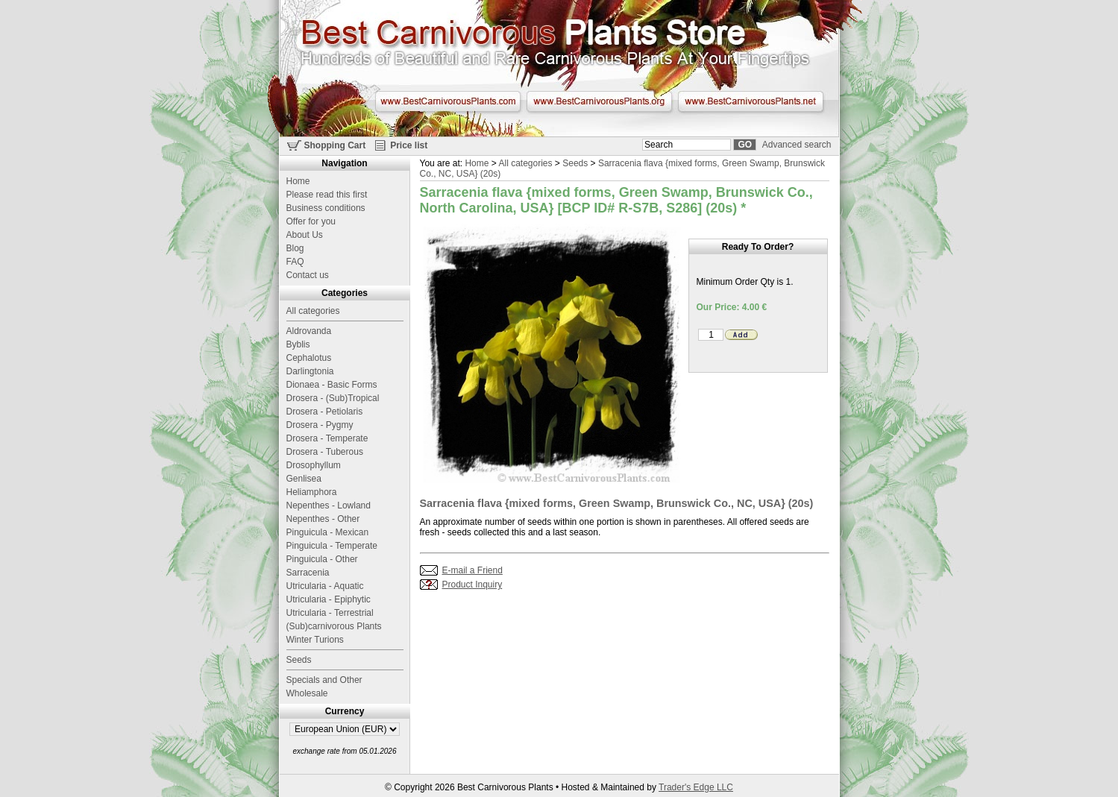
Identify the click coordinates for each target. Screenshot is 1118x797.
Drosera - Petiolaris (324, 411)
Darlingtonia (310, 371)
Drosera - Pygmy (320, 425)
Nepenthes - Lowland (328, 505)
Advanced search (797, 144)
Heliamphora (311, 492)
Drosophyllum (313, 465)
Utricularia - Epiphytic (328, 599)
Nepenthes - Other (323, 519)
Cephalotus (309, 358)
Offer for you (311, 221)
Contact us (307, 275)
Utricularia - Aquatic (325, 586)
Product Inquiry (472, 584)
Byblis (298, 344)
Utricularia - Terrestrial (330, 613)
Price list (408, 145)
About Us (304, 235)
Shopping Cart (335, 145)
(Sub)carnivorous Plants (334, 626)
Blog (295, 248)
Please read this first (327, 194)
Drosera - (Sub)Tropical (333, 398)
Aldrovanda (309, 331)
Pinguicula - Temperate (332, 546)
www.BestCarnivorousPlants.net (750, 101)
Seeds (575, 163)
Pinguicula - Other (322, 559)
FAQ (295, 261)
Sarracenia (308, 572)
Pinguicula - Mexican (327, 532)
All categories (525, 163)
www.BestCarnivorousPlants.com (448, 101)
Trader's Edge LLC (696, 787)
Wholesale (307, 693)
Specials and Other (324, 680)
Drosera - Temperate (327, 438)
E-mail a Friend (472, 570)
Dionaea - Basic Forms (331, 384)
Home (477, 163)
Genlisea (303, 478)
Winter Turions (315, 639)
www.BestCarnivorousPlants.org (599, 101)
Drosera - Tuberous (324, 452)
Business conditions (325, 208)
